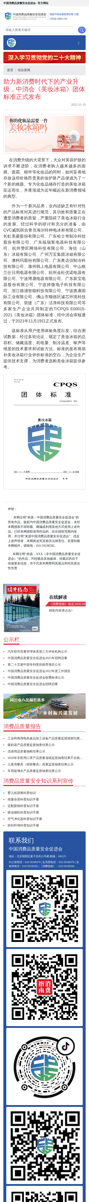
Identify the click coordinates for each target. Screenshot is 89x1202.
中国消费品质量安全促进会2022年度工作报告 (39, 671)
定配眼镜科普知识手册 (23, 806)
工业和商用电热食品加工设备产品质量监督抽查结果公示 (47, 738)
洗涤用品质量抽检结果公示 (26, 751)
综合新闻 (24, 70)
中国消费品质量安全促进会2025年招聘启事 (37, 658)
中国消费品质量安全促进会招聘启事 (33, 684)
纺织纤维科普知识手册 (23, 825)
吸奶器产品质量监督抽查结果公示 (31, 745)
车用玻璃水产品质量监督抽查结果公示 (34, 771)
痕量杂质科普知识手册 (23, 799)
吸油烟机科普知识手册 (23, 812)
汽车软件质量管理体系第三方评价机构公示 (37, 651)
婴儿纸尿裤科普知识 (22, 793)
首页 (10, 70)
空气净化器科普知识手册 (25, 819)
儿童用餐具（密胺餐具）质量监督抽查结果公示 (41, 764)
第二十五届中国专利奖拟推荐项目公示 (34, 664)
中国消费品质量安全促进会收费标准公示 (36, 677)
